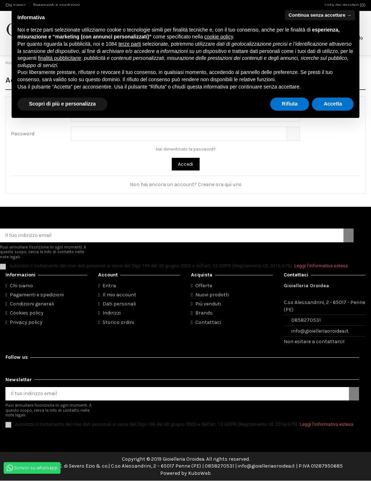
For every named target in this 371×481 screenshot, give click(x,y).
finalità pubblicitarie (59, 58)
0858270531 (306, 320)
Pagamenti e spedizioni (37, 295)
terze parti (129, 44)
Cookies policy (26, 313)
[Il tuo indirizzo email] (171, 236)
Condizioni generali (32, 304)
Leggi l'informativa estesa (321, 266)
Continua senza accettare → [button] (320, 15)
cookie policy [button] (218, 37)
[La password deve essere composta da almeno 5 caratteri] (179, 134)
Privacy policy (26, 322)
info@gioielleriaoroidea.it (320, 331)
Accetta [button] (333, 104)
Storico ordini (118, 322)
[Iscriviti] (348, 236)
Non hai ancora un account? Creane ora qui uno (186, 184)
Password (22, 134)
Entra (109, 286)
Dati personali (119, 304)
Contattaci (208, 322)
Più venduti (208, 304)
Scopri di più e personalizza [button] (62, 104)
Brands (204, 313)
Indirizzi (112, 313)
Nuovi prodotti (212, 295)
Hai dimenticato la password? (186, 149)
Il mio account (119, 295)
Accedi (185, 164)
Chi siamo (21, 286)
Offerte (203, 286)
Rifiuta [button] (290, 104)
